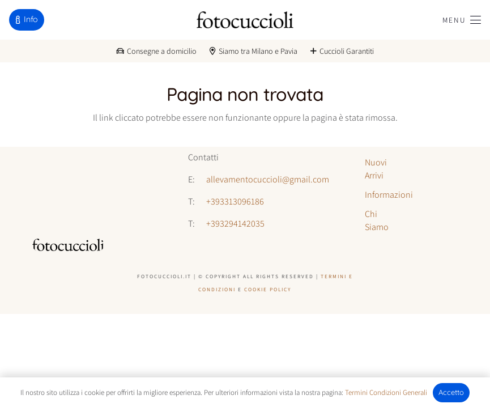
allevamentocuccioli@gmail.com (267, 179)
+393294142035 (235, 224)
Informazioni (389, 195)
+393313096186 (235, 201)
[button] (461, 20)
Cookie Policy (267, 289)
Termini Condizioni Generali (386, 392)
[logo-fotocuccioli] (245, 19)
